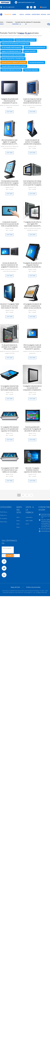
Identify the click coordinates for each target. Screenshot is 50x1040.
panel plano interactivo (31, 70)
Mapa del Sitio (15, 587)
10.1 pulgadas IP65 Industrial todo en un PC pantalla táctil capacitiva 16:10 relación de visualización (9, 430)
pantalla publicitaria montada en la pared (14, 66)
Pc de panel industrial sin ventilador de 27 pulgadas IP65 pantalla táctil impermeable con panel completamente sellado (9, 349)
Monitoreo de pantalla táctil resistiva (12, 55)
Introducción (20, 517)
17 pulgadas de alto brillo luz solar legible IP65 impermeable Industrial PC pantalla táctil (32, 225)
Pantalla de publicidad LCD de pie (11, 70)
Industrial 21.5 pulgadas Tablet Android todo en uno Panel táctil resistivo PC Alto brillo (9, 306)
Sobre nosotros (15, 19)
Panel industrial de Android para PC (35, 47)
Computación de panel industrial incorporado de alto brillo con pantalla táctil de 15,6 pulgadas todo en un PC (9, 225)
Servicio (18, 524)
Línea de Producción (31, 517)
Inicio (2, 17)
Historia (18, 520)
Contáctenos (36, 14)
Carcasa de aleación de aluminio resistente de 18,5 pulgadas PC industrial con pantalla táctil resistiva (9, 266)
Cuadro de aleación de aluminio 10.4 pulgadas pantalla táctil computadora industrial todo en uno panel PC (32, 144)
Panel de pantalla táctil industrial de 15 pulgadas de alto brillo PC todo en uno (32, 429)
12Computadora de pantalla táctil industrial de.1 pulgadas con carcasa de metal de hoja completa (9, 184)
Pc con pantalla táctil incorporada (11, 47)
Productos (7, 14)
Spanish (44, 7)
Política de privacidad (33, 587)
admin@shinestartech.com (26, 2)
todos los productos (7, 40)
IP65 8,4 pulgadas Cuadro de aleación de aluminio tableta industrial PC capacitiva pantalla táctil (32, 348)
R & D (27, 524)
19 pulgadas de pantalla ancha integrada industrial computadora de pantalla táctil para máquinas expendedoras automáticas (32, 267)
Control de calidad (28, 24)
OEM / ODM (29, 520)
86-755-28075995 (8, 7)
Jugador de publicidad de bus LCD (11, 51)
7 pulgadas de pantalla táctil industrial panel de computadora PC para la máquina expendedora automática (9, 103)
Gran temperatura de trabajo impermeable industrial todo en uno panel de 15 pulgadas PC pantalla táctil (32, 184)
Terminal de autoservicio (36, 62)
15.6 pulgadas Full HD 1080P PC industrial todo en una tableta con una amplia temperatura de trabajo (9, 471)
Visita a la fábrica (21, 24)
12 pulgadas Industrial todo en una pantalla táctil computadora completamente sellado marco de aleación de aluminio (32, 390)
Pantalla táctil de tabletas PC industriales (14, 62)
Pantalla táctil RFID (30, 51)
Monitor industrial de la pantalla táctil (13, 59)
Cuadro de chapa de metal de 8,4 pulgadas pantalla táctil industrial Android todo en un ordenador (32, 102)
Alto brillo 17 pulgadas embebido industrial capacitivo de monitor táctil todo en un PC (32, 471)
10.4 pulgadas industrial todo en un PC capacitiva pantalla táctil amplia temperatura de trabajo (9, 389)
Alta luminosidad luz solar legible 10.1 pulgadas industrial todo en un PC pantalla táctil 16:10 (9, 143)
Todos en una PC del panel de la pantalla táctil (15, 44)
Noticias (43, 14)
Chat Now (48, 19)
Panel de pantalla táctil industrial (25, 40)
